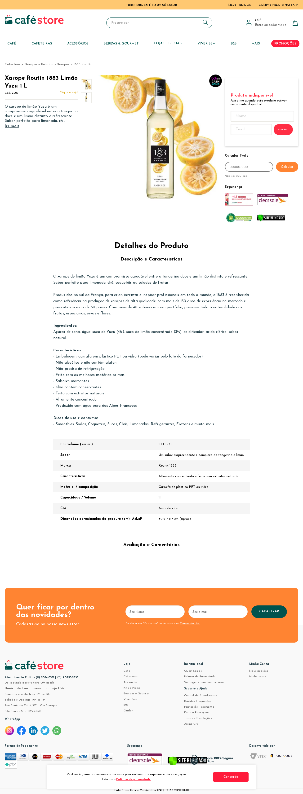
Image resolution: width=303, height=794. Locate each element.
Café (127, 671)
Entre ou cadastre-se (270, 25)
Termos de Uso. (190, 623)
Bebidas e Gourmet (136, 693)
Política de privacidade (133, 779)
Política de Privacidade (199, 676)
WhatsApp (12, 719)
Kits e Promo (132, 688)
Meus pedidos (258, 671)
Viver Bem (130, 699)
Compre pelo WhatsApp (278, 5)
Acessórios (130, 682)
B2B (126, 705)
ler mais (12, 126)
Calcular (287, 167)
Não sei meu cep (236, 176)
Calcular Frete (236, 156)
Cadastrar (269, 611)
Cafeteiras (131, 676)
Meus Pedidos (239, 5)
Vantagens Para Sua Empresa (204, 682)
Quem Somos (193, 671)
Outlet (128, 710)
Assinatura (191, 724)
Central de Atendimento (200, 695)
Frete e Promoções (196, 712)
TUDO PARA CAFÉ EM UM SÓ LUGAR (151, 5)
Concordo (230, 777)
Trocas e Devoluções (198, 718)
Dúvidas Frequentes (197, 701)
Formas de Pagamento (199, 707)
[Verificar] (187, 762)
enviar (283, 129)
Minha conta (257, 676)
